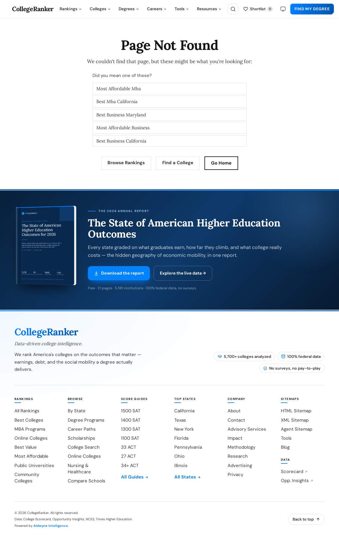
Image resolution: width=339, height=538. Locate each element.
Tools (182, 8)
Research (238, 456)
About (234, 411)
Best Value (25, 447)
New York (184, 429)
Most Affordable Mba (118, 88)
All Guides (134, 477)
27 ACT (128, 456)
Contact (236, 420)
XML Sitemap (295, 420)
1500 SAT (130, 411)
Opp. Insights (297, 481)
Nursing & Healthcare (79, 469)
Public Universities (34, 466)
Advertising (240, 466)
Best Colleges (28, 420)
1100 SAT (130, 438)
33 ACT (128, 447)
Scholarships (81, 438)
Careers (157, 8)
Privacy (235, 475)
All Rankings (26, 411)
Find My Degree (312, 8)
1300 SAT (130, 429)
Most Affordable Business (123, 128)
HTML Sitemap (296, 411)
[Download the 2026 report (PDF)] (44, 250)
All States (187, 477)
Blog (285, 447)
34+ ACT (129, 466)
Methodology (241, 447)
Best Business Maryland (121, 115)
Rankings (71, 8)
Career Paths (82, 429)
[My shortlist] (258, 9)
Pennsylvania (188, 447)
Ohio (179, 456)
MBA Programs (29, 429)
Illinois (181, 466)
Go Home (221, 163)
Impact (235, 438)
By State (77, 411)
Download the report (119, 273)
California (184, 411)
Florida (181, 438)
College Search (84, 447)
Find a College (177, 163)
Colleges (100, 8)
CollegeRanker (33, 9)
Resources (209, 8)
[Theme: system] (283, 9)
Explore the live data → (183, 273)
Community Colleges (26, 478)
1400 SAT (130, 420)
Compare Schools (86, 481)
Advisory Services (247, 429)
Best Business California (121, 141)
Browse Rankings (126, 163)
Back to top (306, 519)
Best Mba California (117, 101)
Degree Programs (86, 420)
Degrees (129, 8)
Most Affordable (31, 456)
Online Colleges (31, 438)
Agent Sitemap (296, 429)
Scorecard (294, 472)
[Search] (233, 9)
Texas (180, 420)
